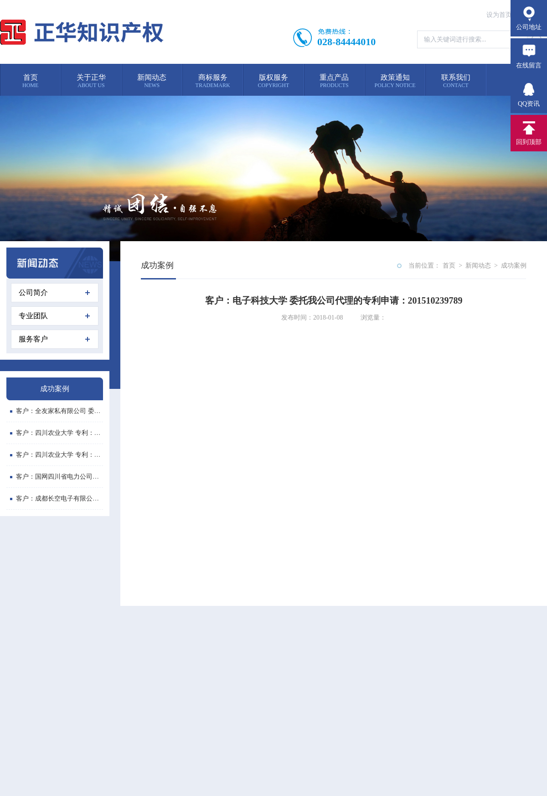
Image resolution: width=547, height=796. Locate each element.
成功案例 (513, 265)
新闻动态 (478, 265)
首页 (449, 265)
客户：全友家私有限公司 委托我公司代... (70, 411)
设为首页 (499, 14)
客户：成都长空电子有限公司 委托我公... (70, 498)
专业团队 (54, 316)
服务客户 (54, 339)
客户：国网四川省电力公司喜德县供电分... (73, 476)
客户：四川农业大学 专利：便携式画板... (70, 432)
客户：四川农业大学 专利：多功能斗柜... (70, 454)
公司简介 (54, 292)
